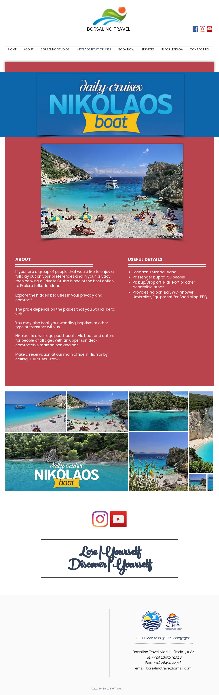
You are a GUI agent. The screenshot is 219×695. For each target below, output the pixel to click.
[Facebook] (195, 29)
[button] (148, 49)
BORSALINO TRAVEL (108, 29)
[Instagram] (202, 29)
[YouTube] (209, 29)
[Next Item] (205, 441)
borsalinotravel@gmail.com (169, 668)
